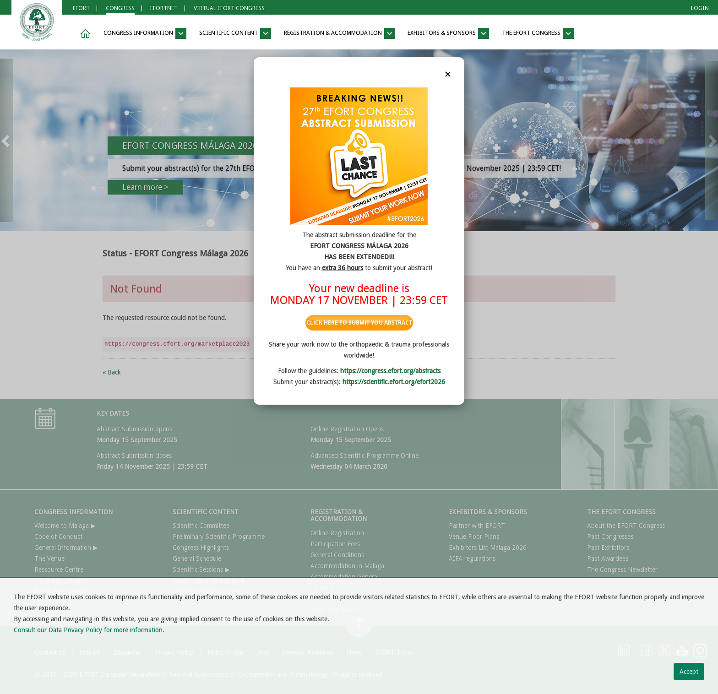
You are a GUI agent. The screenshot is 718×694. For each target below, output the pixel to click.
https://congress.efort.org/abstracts (390, 370)
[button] (83, 33)
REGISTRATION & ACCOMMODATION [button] (339, 33)
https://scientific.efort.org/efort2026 (394, 381)
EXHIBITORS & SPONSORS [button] (448, 33)
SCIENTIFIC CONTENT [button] (235, 33)
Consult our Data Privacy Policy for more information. (89, 630)
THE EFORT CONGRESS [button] (538, 33)
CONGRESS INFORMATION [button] (144, 33)
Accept (689, 671)
